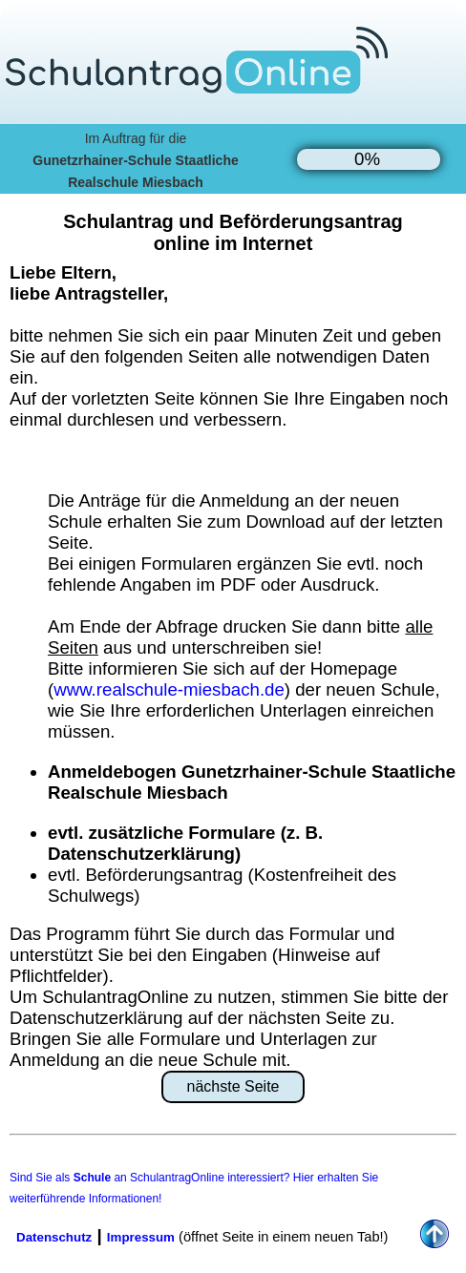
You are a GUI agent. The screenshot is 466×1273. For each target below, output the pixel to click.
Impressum (141, 1237)
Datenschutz (54, 1237)
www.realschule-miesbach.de (169, 689)
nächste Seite (233, 1086)
